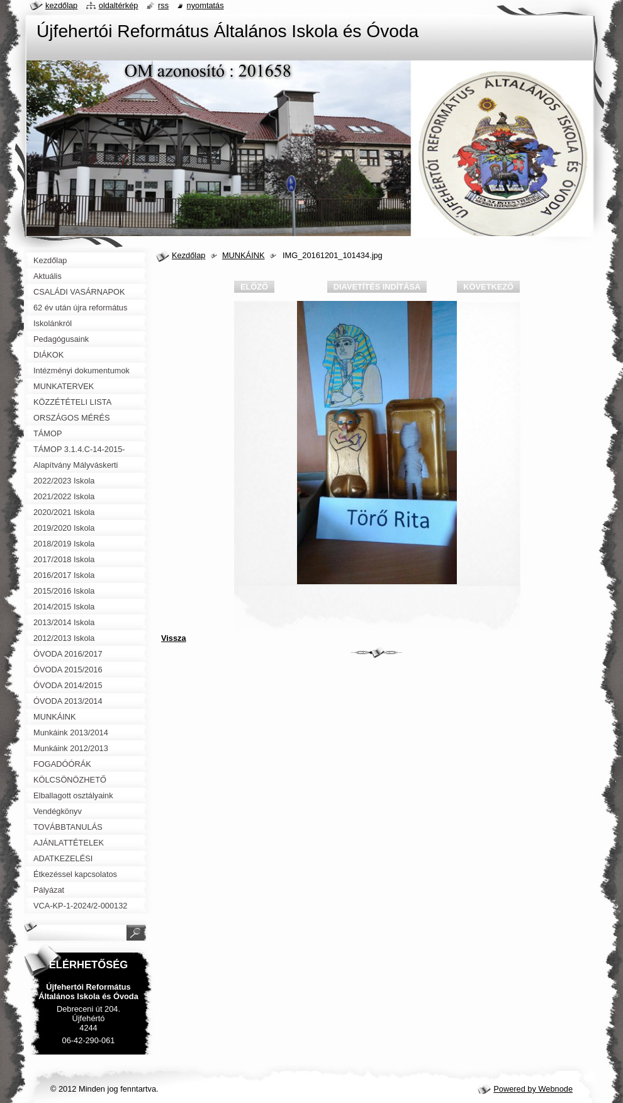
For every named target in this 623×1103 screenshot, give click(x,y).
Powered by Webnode (533, 1089)
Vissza (173, 638)
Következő (488, 286)
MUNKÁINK (243, 255)
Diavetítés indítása (377, 286)
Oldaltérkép (118, 5)
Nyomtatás (205, 5)
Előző (254, 286)
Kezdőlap (188, 255)
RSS (163, 5)
